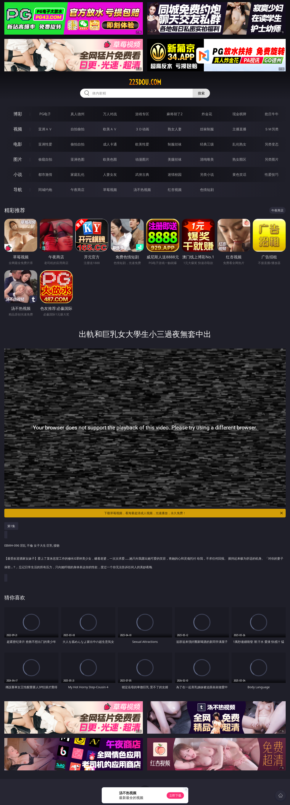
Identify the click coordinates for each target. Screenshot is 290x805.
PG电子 (45, 114)
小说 (17, 174)
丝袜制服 (207, 129)
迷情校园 (175, 174)
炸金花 (207, 114)
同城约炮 (45, 189)
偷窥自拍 (45, 159)
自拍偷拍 (77, 129)
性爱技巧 (272, 174)
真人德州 (77, 114)
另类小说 (207, 174)
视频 (17, 129)
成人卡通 (110, 144)
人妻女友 (110, 174)
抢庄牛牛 (272, 114)
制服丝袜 (175, 144)
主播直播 (239, 129)
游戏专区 (142, 114)
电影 (17, 144)
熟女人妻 (175, 129)
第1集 (11, 526)
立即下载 (175, 795)
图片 (17, 159)
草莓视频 (110, 189)
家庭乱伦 (77, 174)
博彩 (17, 114)
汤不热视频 (142, 189)
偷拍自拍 (77, 144)
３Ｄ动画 (142, 129)
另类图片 (272, 159)
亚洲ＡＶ (45, 129)
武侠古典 (142, 174)
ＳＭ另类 (272, 129)
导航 (17, 189)
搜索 (201, 93)
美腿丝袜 (175, 159)
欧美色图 (110, 159)
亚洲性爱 (45, 144)
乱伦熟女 (239, 144)
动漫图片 (142, 159)
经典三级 (207, 144)
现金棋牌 (239, 114)
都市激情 (45, 174)
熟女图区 (239, 159)
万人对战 (110, 114)
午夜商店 (77, 189)
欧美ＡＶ (110, 129)
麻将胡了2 (174, 114)
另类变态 (272, 144)
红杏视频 (175, 189)
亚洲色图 (77, 159)
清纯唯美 (207, 159)
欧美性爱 (142, 144)
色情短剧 (207, 189)
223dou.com (145, 82)
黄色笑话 (239, 174)
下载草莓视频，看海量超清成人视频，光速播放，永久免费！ (194, 513)
